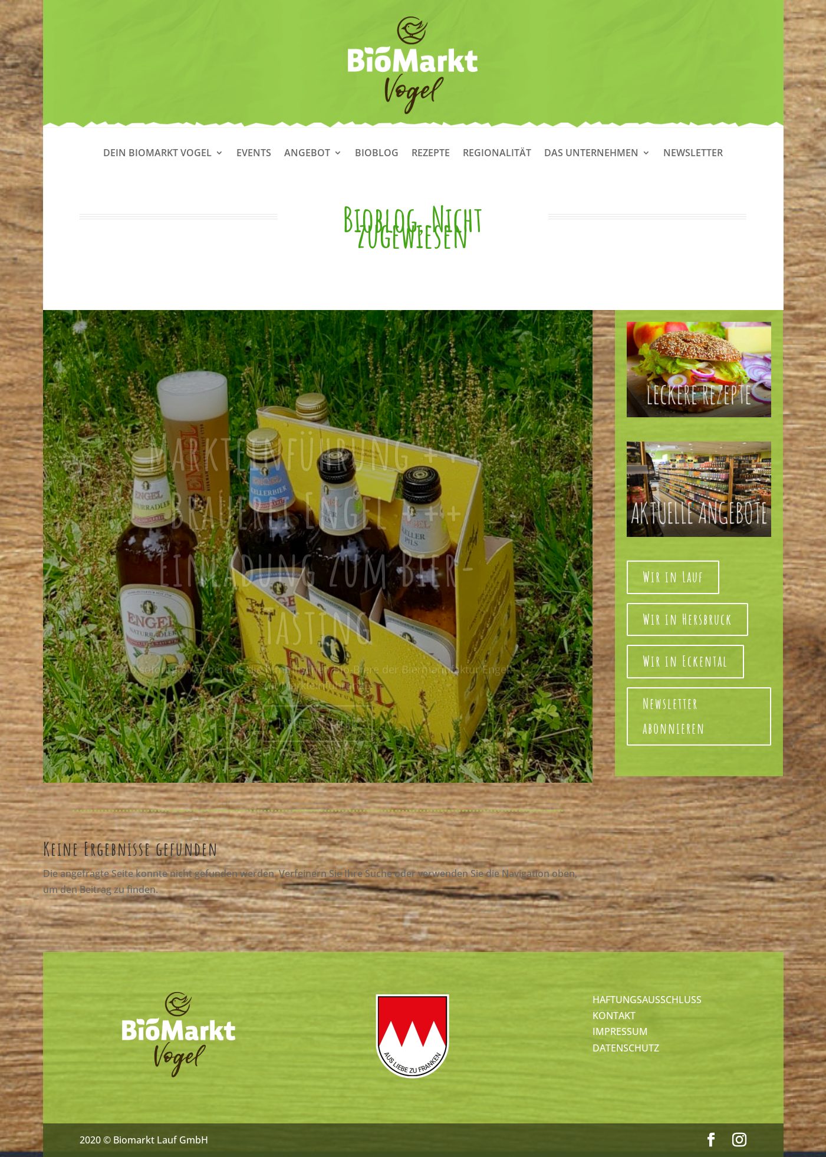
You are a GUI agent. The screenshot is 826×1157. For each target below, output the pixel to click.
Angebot (307, 154)
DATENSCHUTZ (626, 1047)
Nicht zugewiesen (420, 226)
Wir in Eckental (685, 661)
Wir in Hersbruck (687, 619)
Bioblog (377, 154)
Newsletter (693, 154)
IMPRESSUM (620, 1031)
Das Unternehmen (591, 154)
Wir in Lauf (673, 577)
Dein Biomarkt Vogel (157, 154)
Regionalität (497, 154)
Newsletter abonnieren (674, 716)
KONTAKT (614, 1015)
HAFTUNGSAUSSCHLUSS (647, 999)
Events (253, 154)
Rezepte (431, 154)
